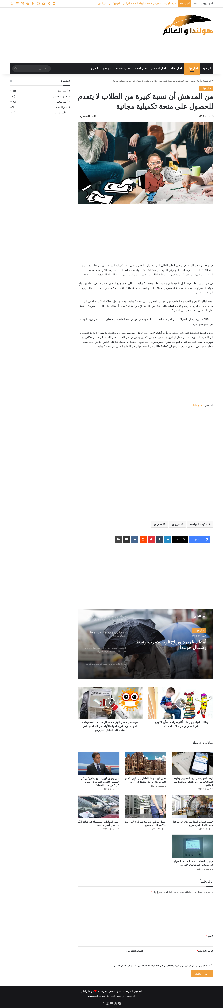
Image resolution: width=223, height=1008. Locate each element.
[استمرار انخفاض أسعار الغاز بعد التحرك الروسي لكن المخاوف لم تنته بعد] (192, 846)
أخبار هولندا (192, 68)
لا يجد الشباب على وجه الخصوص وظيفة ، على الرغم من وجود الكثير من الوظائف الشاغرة (193, 781)
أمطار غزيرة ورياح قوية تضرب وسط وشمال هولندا (173, 645)
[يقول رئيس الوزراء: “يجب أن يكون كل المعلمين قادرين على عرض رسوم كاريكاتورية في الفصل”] (98, 763)
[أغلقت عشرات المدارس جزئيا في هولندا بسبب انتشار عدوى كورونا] (192, 806)
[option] (145, 644)
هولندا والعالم (87, 991)
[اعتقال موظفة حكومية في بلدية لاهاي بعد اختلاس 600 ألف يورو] (145, 806)
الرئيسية (207, 68)
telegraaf (198, 405)
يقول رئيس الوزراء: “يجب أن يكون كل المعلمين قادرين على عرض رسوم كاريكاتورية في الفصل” (100, 781)
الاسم (209, 936)
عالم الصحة (141, 68)
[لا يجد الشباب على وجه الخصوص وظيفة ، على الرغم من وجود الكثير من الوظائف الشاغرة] (192, 763)
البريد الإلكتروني (205, 951)
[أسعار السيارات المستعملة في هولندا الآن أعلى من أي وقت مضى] (98, 806)
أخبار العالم (176, 68)
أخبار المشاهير (158, 68)
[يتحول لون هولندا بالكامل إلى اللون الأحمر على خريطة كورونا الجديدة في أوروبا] (145, 763)
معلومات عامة (123, 68)
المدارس (159, 524)
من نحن (107, 68)
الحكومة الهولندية (199, 524)
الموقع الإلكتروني (134, 951)
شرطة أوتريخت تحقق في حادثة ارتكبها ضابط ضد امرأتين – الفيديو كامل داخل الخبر (137, 3)
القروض (176, 524)
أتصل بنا (94, 68)
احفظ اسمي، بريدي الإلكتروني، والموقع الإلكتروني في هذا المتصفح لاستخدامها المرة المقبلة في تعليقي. (162, 965)
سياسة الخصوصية (96, 996)
